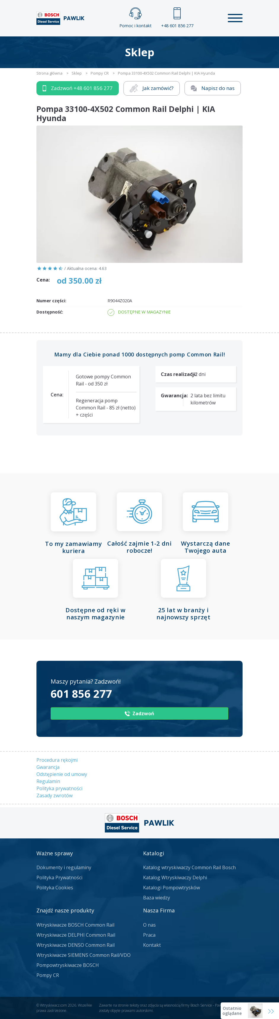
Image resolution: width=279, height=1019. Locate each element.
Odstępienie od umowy (61, 774)
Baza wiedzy (156, 897)
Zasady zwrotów (54, 795)
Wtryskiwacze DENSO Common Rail (75, 945)
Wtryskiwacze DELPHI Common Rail (75, 935)
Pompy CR (47, 975)
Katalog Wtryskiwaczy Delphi (175, 877)
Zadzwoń (78, 88)
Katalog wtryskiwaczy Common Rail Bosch (189, 867)
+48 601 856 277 (177, 17)
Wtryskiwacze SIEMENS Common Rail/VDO (83, 955)
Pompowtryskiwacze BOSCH (67, 965)
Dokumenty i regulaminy (63, 867)
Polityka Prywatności (59, 877)
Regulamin (48, 781)
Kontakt (152, 945)
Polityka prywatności (59, 788)
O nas (149, 925)
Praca (149, 935)
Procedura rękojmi (57, 760)
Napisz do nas (213, 88)
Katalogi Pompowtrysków (171, 887)
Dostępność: (49, 312)
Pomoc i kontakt (135, 17)
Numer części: (51, 300)
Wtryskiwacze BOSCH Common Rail (75, 925)
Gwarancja (48, 767)
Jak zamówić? (152, 88)
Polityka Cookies (54, 887)
